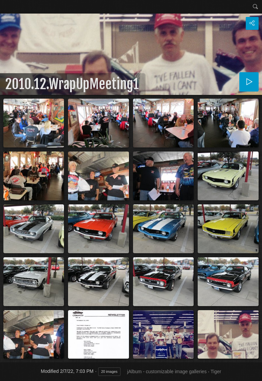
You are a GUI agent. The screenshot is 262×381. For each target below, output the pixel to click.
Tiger (216, 371)
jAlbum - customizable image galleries (167, 371)
